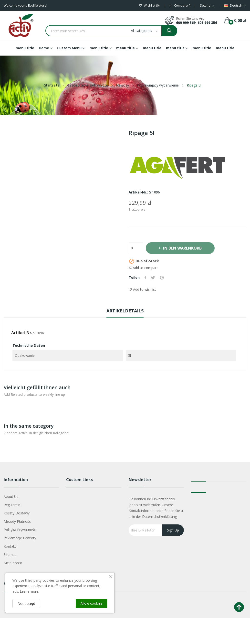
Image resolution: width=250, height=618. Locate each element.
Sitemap (10, 554)
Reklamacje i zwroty (20, 538)
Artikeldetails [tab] (125, 311)
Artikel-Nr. (21, 332)
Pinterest (162, 277)
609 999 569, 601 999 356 (196, 22)
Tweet (153, 277)
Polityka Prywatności (20, 529)
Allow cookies (91, 603)
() (149, 5)
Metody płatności (17, 521)
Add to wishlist (142, 289)
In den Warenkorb (182, 248)
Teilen (145, 277)
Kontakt (10, 546)
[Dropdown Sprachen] (235, 6)
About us (11, 496)
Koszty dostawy (17, 513)
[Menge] (136, 248)
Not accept (26, 603)
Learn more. (29, 591)
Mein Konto (13, 562)
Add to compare (143, 267)
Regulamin (12, 504)
